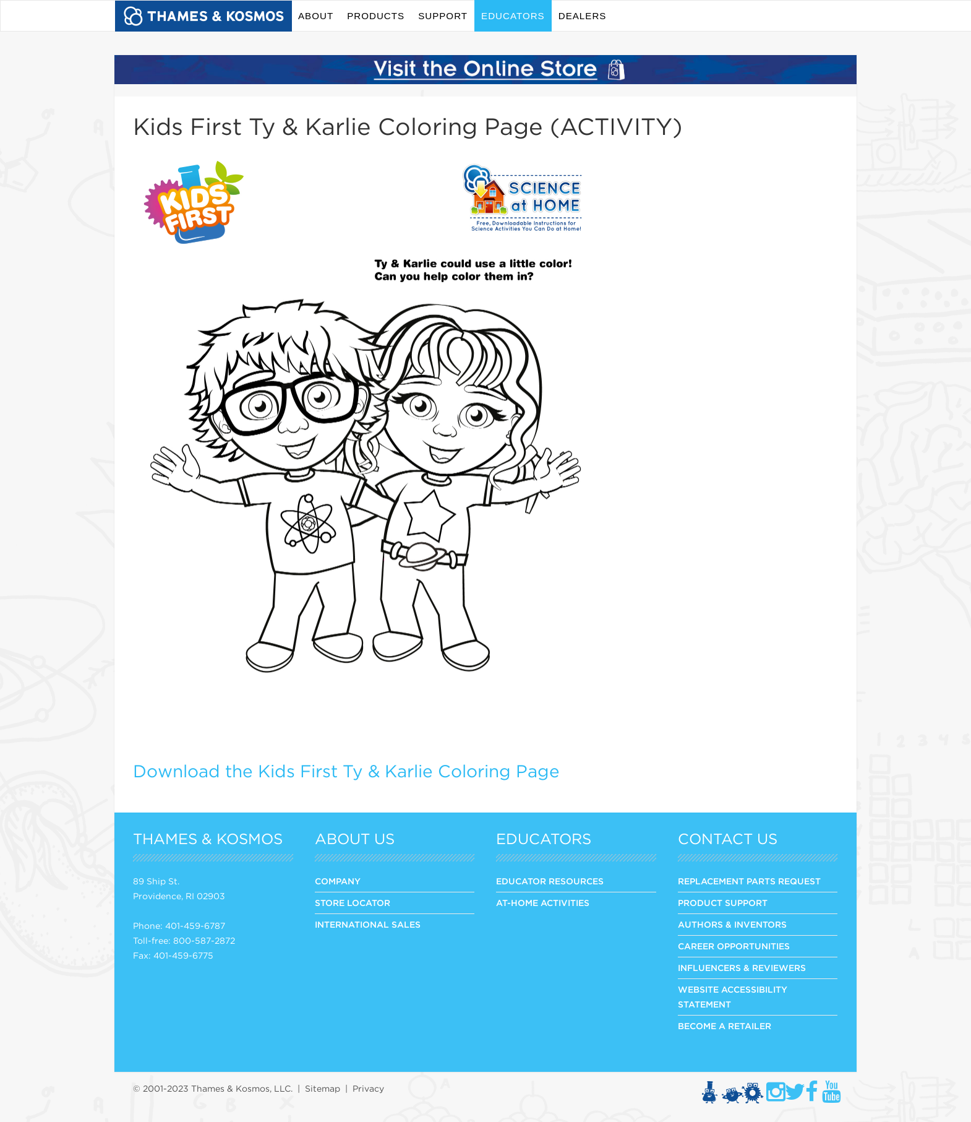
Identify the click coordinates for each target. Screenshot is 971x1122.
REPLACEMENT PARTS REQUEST (749, 881)
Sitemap (322, 1089)
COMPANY (338, 881)
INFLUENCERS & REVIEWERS (742, 968)
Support (443, 16)
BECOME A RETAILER (724, 1026)
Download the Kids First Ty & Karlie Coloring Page (346, 771)
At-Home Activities (542, 903)
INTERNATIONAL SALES (368, 925)
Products (375, 16)
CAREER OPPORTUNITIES (734, 946)
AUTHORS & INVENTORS (732, 925)
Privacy (368, 1089)
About (315, 16)
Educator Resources (550, 881)
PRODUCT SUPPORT (723, 903)
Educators (513, 16)
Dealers (582, 16)
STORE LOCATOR (352, 903)
